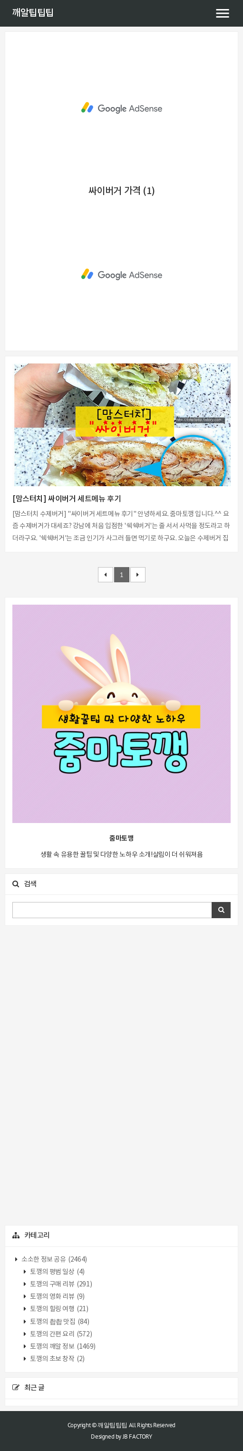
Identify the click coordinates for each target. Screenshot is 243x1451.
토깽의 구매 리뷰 (60, 1284)
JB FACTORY (137, 1436)
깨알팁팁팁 (33, 13)
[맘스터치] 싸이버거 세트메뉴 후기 (66, 499)
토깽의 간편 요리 (60, 1334)
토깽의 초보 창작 (57, 1359)
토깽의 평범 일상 (57, 1272)
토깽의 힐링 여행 (58, 1309)
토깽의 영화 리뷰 (57, 1297)
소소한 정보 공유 (53, 1260)
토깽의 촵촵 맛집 (59, 1322)
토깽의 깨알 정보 (62, 1347)
